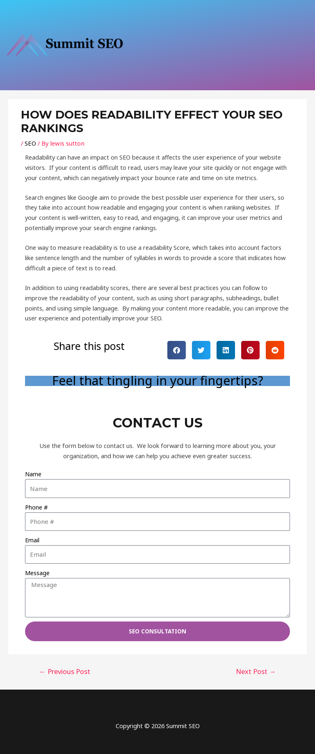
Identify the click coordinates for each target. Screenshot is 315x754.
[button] (176, 350)
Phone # (36, 507)
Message (37, 573)
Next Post (257, 669)
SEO (30, 143)
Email (32, 540)
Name (33, 474)
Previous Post (64, 669)
